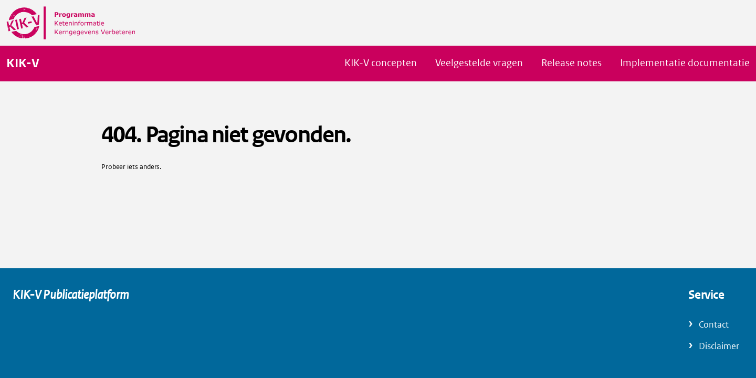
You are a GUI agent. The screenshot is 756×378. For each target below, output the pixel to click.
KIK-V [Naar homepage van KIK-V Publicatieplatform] (22, 63)
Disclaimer (719, 346)
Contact (714, 324)
